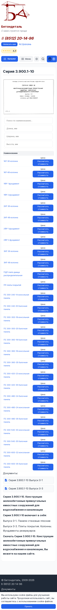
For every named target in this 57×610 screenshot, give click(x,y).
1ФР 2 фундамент (11, 195)
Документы (8, 589)
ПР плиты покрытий (12, 285)
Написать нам (9, 44)
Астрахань (25, 44)
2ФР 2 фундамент (12, 240)
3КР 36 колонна (11, 251)
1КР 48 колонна (11, 172)
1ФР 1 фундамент (11, 184)
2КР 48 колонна (11, 217)
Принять (28, 606)
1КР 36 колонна (11, 161)
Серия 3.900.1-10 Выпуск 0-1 (26, 480)
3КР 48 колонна (11, 262)
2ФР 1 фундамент (11, 229)
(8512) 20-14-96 (17, 38)
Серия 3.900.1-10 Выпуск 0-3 (26, 488)
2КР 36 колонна (11, 206)
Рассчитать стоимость (43, 162)
